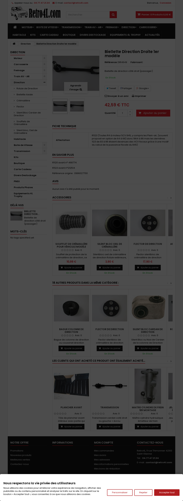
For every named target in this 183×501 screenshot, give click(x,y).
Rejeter (143, 492)
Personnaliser (120, 492)
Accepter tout (167, 492)
